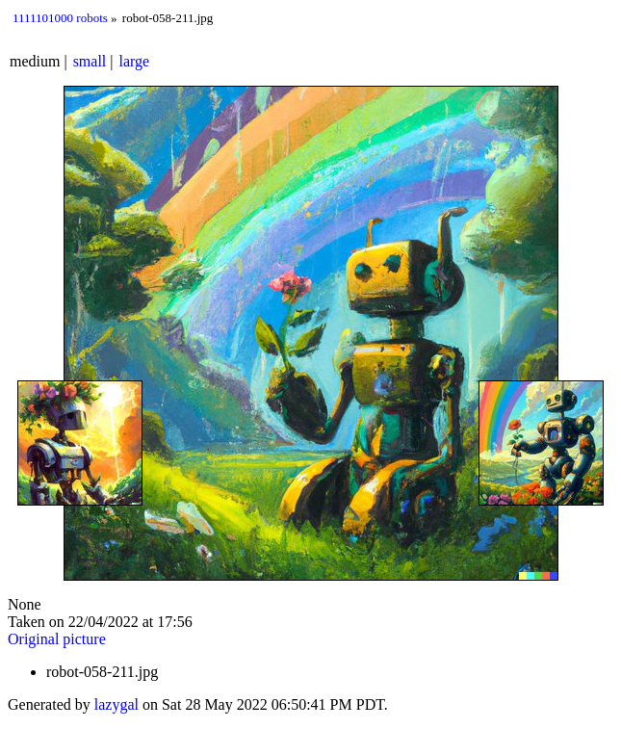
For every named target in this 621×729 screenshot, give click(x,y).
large (134, 61)
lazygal (116, 704)
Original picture (57, 639)
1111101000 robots (60, 18)
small (90, 61)
